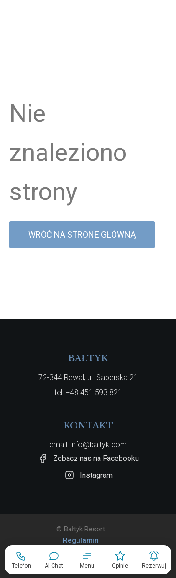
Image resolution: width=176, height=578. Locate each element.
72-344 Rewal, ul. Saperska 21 (88, 377)
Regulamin (81, 540)
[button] (86, 559)
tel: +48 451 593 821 (88, 392)
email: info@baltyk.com (88, 444)
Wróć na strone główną (82, 234)
